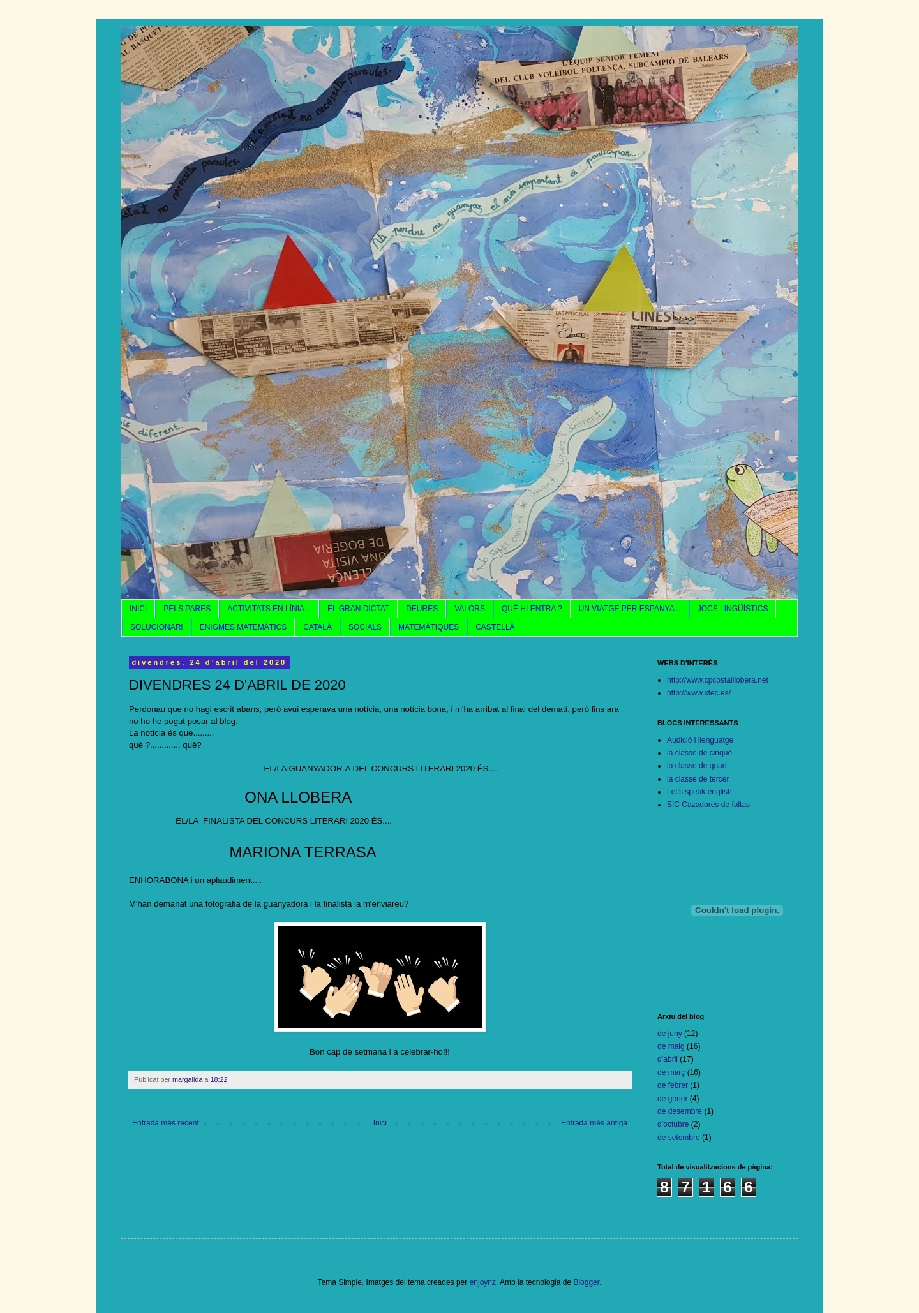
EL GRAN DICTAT (358, 608)
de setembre (678, 1137)
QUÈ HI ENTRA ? (532, 608)
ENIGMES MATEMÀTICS (243, 627)
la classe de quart (697, 765)
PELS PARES (187, 608)
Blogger (586, 1282)
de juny (669, 1033)
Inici (380, 1122)
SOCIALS (365, 627)
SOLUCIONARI (156, 627)
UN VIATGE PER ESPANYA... (630, 608)
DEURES (422, 608)
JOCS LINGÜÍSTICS (733, 608)
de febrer (672, 1085)
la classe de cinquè (699, 752)
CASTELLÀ (494, 627)
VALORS (469, 608)
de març (671, 1072)
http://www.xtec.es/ (699, 692)
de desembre (679, 1111)
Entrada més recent (165, 1122)
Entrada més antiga (594, 1122)
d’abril (667, 1059)
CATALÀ (317, 627)
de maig (671, 1046)
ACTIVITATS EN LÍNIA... (269, 608)
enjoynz (483, 1282)
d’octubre (673, 1124)
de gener (672, 1098)
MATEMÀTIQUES (428, 627)
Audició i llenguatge (700, 740)
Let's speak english (699, 791)
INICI (138, 608)
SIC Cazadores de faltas (708, 804)
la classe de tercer (698, 779)
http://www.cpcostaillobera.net (717, 680)
